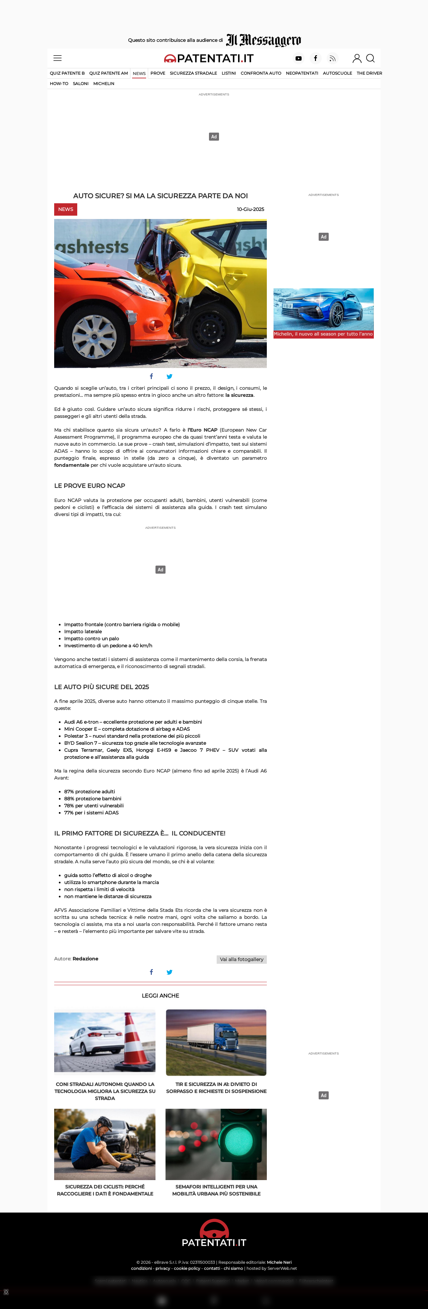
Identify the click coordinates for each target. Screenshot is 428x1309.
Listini (229, 73)
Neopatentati (302, 73)
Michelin (103, 83)
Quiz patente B (67, 73)
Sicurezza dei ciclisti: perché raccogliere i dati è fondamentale (105, 1190)
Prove (157, 73)
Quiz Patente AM (108, 73)
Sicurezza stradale (193, 73)
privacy (162, 1268)
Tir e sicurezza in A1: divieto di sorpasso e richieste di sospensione (216, 1087)
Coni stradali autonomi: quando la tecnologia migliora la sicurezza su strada (105, 1091)
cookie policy (187, 1268)
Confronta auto (261, 73)
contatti (212, 1268)
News (139, 73)
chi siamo (233, 1268)
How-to (59, 83)
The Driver (369, 73)
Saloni (81, 83)
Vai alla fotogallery (241, 959)
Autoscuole (337, 73)
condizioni (141, 1268)
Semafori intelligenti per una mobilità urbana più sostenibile (216, 1190)
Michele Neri (279, 1262)
